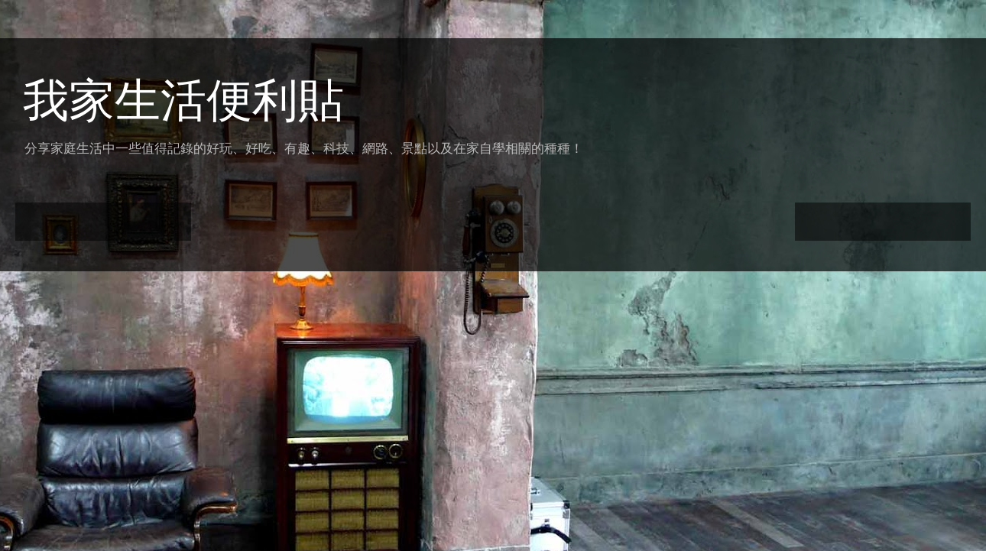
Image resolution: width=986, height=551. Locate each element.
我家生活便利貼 (183, 100)
